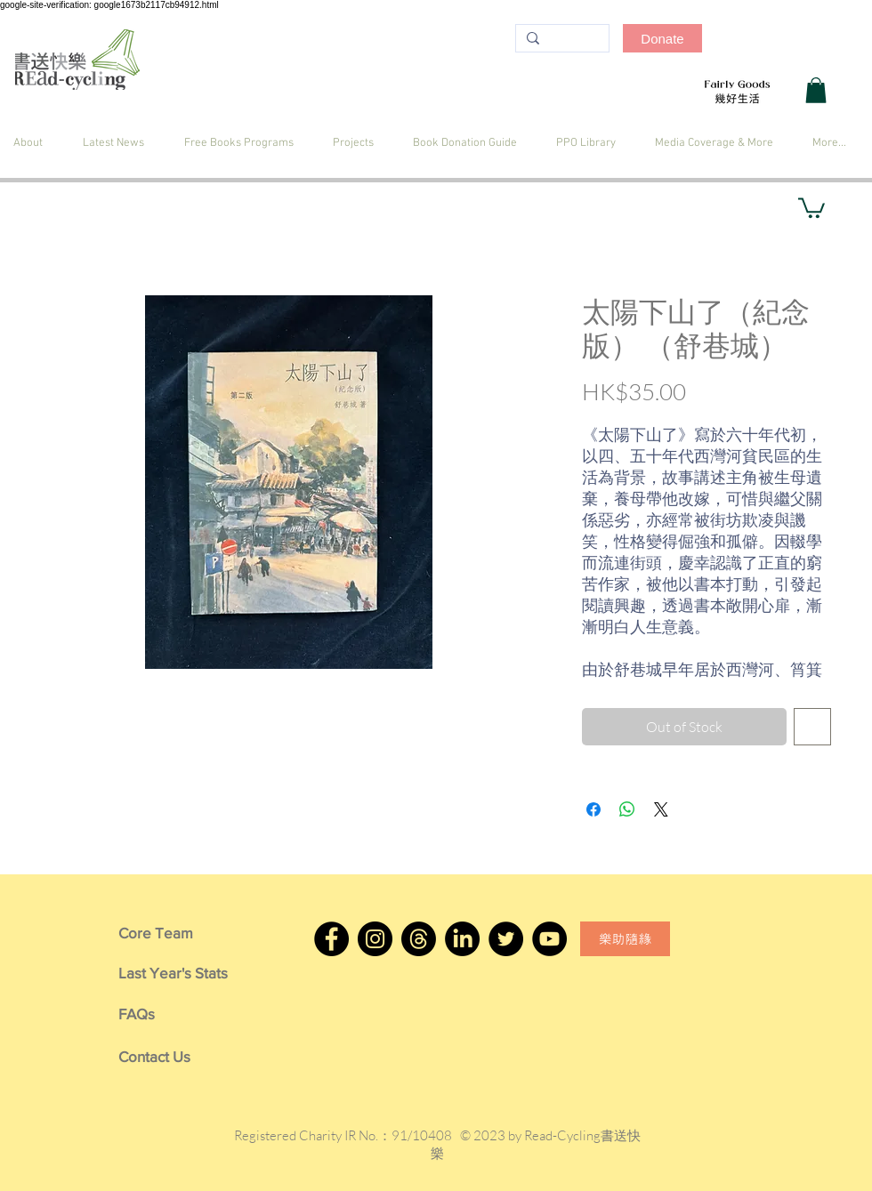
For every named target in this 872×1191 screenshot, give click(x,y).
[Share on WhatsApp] (627, 809)
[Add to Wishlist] (812, 726)
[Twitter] (505, 938)
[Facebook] (331, 938)
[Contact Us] (173, 1056)
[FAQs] (173, 1014)
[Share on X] (661, 809)
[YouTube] (549, 938)
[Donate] (662, 38)
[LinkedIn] (462, 938)
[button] (816, 90)
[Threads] (418, 938)
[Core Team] (173, 933)
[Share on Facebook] (593, 809)
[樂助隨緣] (625, 938)
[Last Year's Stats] (173, 973)
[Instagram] (375, 938)
